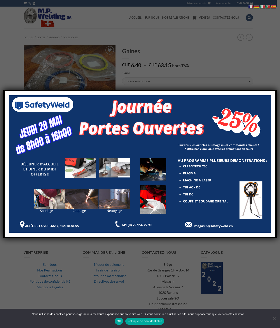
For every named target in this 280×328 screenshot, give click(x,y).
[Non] (274, 319)
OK (119, 321)
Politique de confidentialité (145, 321)
